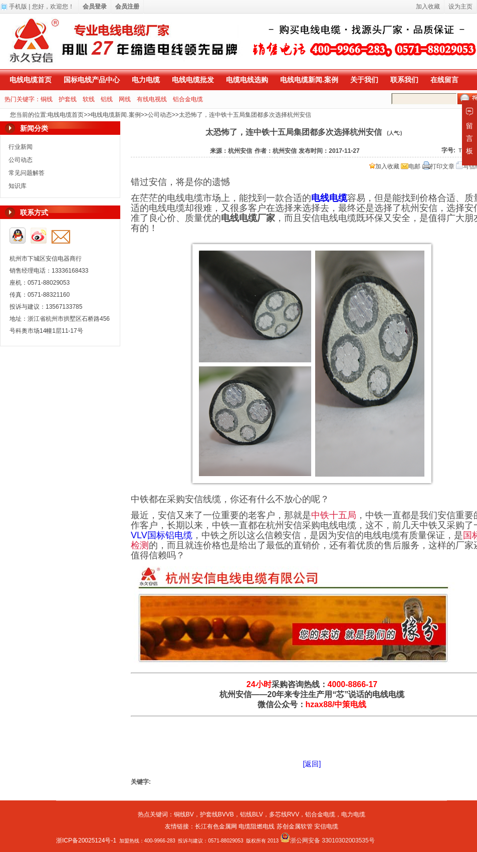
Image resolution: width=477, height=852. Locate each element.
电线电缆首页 (31, 80)
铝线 (107, 99)
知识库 (18, 185)
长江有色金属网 (216, 826)
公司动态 (160, 114)
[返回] (312, 764)
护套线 (68, 99)
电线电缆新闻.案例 (309, 80)
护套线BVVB (217, 814)
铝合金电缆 (188, 99)
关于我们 (364, 80)
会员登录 (95, 6)
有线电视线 (152, 99)
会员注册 (127, 6)
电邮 (410, 166)
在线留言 (444, 80)
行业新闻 (21, 146)
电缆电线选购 (247, 80)
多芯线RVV (284, 814)
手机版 (18, 6)
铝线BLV (251, 814)
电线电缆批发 (193, 80)
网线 (125, 99)
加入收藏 (384, 166)
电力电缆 (146, 80)
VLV (161, 535)
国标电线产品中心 (92, 80)
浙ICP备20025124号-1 (86, 840)
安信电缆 (326, 826)
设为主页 (460, 6)
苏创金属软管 (295, 826)
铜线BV (184, 814)
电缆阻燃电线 (256, 826)
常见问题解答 (27, 172)
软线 (89, 99)
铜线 (47, 99)
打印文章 (438, 166)
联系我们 (404, 80)
